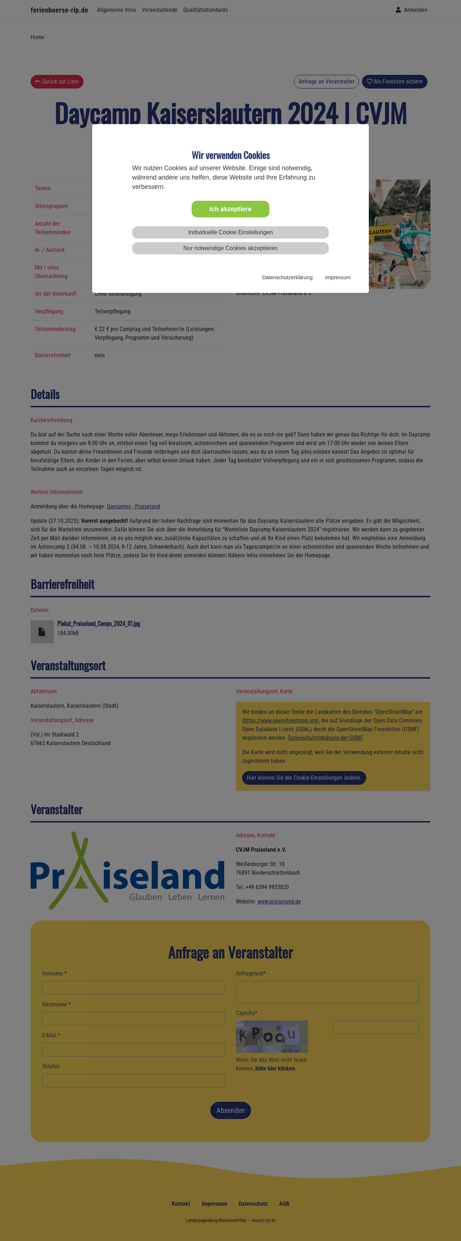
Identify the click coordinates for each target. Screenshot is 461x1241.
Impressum (338, 277)
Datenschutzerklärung (287, 277)
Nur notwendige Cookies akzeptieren (230, 248)
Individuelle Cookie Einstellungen (230, 232)
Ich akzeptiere (230, 209)
